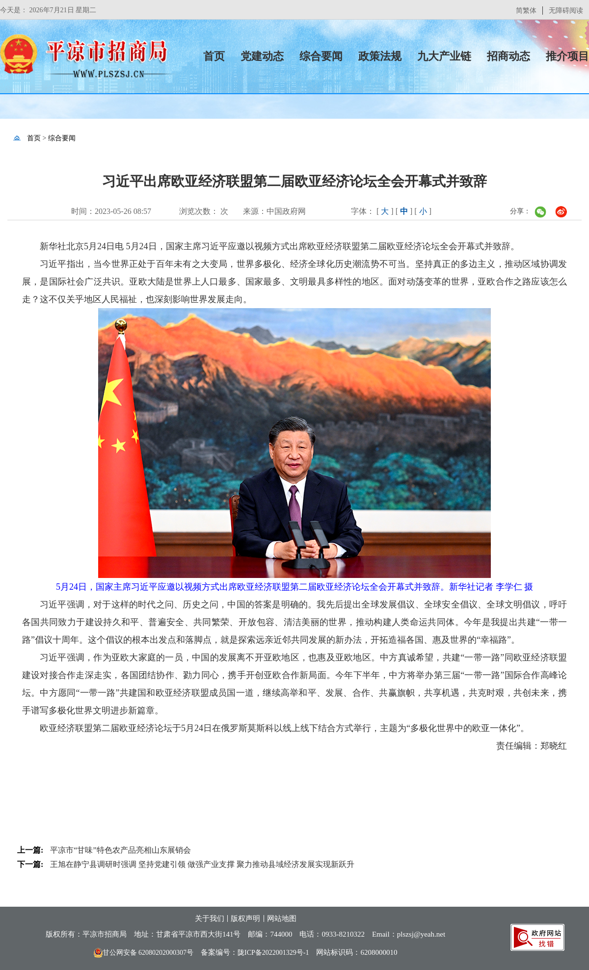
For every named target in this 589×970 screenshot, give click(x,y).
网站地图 (281, 918)
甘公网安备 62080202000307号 (144, 952)
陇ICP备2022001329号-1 (273, 952)
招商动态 (508, 56)
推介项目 (567, 56)
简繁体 (526, 10)
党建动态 (262, 56)
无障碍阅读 (566, 10)
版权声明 (245, 918)
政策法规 (380, 56)
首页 (214, 56)
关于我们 (209, 918)
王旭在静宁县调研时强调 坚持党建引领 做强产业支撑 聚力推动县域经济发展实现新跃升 (202, 864)
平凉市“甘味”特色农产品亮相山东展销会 (120, 850)
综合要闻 (321, 56)
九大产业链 (444, 56)
